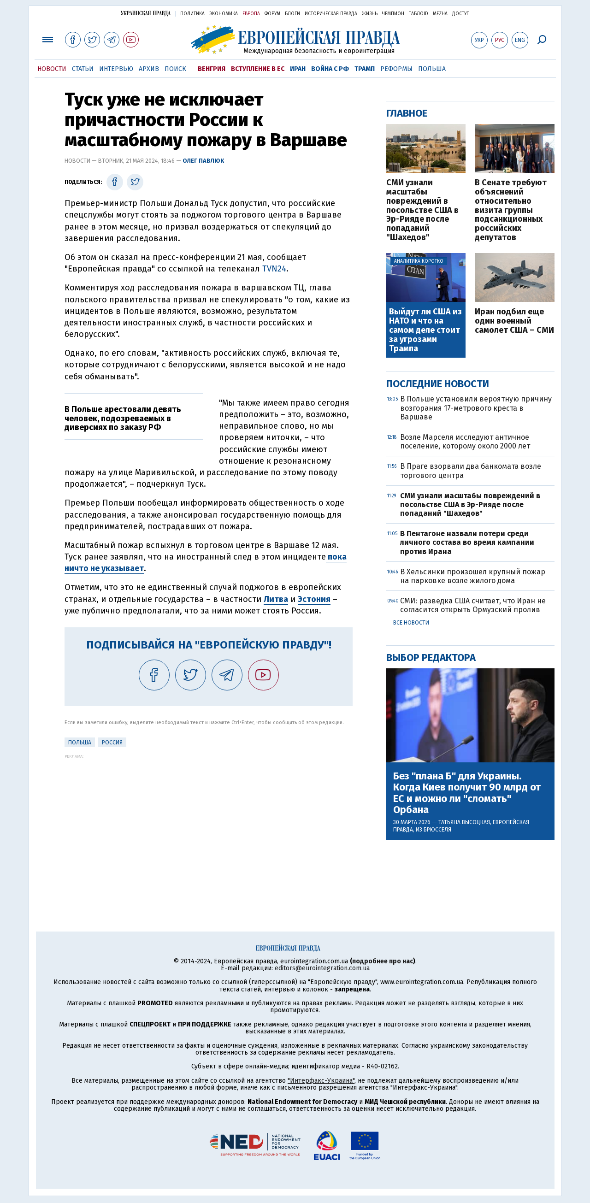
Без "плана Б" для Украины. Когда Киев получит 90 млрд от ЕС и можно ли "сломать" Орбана (467, 793)
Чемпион (393, 14)
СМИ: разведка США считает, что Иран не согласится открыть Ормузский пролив (473, 605)
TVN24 (274, 269)
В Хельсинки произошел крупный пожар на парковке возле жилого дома (472, 576)
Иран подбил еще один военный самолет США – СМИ (514, 321)
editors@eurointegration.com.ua (322, 968)
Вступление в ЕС (257, 69)
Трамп (364, 69)
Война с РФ (330, 69)
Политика (192, 14)
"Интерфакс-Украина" (321, 1081)
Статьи (83, 69)
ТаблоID (418, 14)
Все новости (411, 622)
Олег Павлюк (203, 160)
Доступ (461, 14)
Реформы (396, 69)
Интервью (116, 69)
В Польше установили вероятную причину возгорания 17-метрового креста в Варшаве (476, 408)
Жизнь (370, 14)
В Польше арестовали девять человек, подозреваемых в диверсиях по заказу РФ (123, 418)
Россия (112, 742)
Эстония (314, 599)
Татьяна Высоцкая (464, 822)
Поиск (175, 69)
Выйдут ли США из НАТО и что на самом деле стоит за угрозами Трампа (425, 330)
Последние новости (437, 383)
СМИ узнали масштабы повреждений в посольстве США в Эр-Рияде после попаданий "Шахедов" (422, 210)
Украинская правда (145, 13)
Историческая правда (331, 14)
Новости (51, 69)
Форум (272, 14)
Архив (149, 69)
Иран (298, 69)
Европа (251, 14)
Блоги (292, 14)
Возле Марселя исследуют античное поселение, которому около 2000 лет (465, 441)
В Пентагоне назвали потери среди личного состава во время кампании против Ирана (467, 542)
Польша (432, 69)
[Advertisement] (209, 823)
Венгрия (211, 69)
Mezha (440, 14)
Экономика (223, 14)
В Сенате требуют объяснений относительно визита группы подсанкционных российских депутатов (511, 210)
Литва (276, 599)
